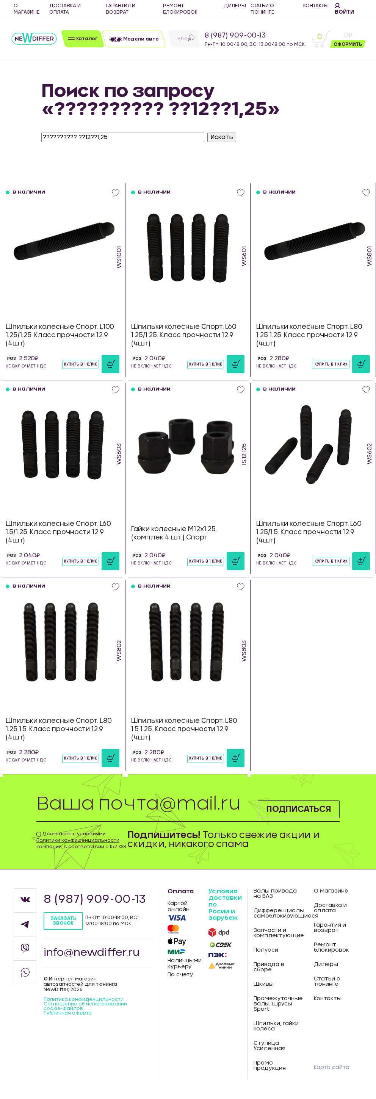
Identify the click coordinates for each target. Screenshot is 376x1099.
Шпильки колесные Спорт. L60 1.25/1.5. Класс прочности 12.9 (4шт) (309, 532)
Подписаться (294, 808)
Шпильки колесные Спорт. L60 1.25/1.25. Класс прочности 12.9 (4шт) (184, 335)
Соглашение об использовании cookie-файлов (85, 1006)
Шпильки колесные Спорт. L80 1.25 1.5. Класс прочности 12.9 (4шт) (59, 729)
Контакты (328, 998)
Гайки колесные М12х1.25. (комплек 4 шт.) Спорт (174, 533)
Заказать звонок (63, 920)
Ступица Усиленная (269, 1046)
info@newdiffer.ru (92, 952)
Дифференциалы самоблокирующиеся (278, 913)
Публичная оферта (68, 1013)
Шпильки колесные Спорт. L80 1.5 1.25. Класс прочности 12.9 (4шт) (184, 729)
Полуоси (266, 950)
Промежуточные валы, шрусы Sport (278, 1004)
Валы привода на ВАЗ (275, 893)
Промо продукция (270, 1065)
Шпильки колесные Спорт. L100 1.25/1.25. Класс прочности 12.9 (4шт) (60, 335)
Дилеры (326, 964)
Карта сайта (331, 1067)
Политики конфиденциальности (77, 840)
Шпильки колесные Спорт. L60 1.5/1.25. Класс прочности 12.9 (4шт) (58, 532)
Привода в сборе (269, 967)
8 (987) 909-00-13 (235, 35)
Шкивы (264, 984)
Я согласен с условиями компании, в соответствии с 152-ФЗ (81, 840)
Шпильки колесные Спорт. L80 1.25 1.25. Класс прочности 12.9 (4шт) (309, 335)
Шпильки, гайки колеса (276, 1026)
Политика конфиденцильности (84, 999)
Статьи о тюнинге (327, 981)
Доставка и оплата (330, 908)
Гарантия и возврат (330, 927)
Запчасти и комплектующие (278, 933)
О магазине (331, 891)
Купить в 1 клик (80, 364)
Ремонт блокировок (331, 947)
